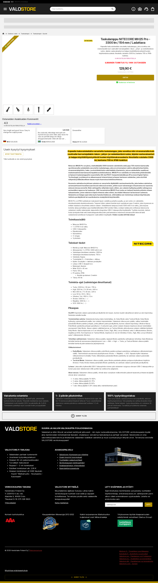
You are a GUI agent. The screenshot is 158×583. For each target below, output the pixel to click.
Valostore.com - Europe (128, 564)
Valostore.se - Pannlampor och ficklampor (135, 556)
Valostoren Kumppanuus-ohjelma (73, 454)
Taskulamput (25, 33)
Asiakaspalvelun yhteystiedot (72, 465)
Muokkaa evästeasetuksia (16, 570)
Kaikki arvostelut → (34, 124)
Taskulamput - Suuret (40, 33)
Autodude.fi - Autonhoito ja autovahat (133, 554)
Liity (148, 504)
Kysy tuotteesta (13, 154)
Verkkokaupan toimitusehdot (71, 463)
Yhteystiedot (10, 503)
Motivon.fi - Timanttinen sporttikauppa (134, 551)
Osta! (125, 77)
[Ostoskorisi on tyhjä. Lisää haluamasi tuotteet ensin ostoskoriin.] (152, 9)
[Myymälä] (123, 465)
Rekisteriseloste (36, 550)
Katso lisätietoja (61, 503)
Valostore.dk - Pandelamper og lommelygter (136, 561)
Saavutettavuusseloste (69, 468)
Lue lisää (66, 130)
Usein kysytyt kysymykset (70, 457)
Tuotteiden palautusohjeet (70, 460)
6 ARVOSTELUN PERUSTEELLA (125, 58)
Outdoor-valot (12, 33)
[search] (112, 9)
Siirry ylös (79, 416)
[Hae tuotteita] (81, 9)
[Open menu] (5, 9)
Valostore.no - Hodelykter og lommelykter (135, 559)
